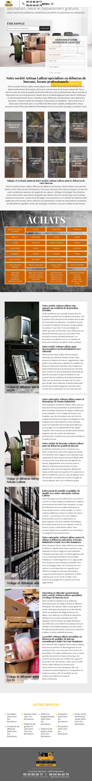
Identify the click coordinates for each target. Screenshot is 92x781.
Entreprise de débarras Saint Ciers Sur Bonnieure (13, 731)
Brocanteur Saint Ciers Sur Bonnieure (63, 730)
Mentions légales (60, 777)
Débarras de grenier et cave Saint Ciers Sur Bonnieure (29, 729)
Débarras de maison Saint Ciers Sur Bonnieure (46, 733)
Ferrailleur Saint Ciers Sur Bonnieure (12, 718)
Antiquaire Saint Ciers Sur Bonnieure (62, 718)
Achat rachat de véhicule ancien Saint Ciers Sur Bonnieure (80, 719)
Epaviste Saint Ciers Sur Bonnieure (30, 716)
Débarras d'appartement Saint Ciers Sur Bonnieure (47, 719)
